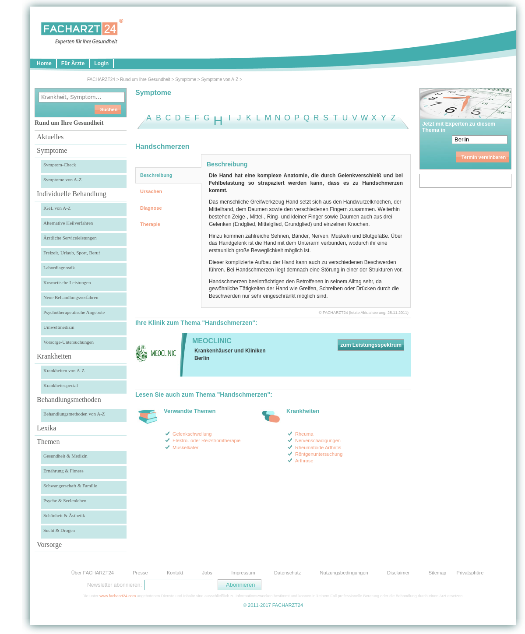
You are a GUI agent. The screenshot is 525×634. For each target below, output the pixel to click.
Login (101, 63)
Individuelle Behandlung (71, 193)
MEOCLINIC (212, 341)
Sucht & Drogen (59, 530)
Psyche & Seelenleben (64, 500)
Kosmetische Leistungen (67, 282)
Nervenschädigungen (318, 440)
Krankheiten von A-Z (64, 370)
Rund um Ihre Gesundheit (145, 79)
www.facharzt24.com (117, 596)
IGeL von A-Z (57, 208)
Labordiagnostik (59, 267)
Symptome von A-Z (219, 79)
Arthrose (304, 460)
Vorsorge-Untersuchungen (68, 342)
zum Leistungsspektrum (371, 345)
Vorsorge (49, 544)
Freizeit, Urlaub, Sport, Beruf (71, 252)
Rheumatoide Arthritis (318, 447)
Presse (140, 572)
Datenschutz (287, 572)
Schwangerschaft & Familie (70, 485)
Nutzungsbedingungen (344, 572)
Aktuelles (50, 137)
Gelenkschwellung (192, 434)
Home (44, 63)
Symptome (185, 79)
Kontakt (175, 572)
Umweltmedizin (58, 327)
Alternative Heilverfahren (68, 222)
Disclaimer (398, 572)
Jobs (207, 572)
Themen (48, 441)
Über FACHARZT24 (92, 572)
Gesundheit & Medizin (65, 455)
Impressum (243, 572)
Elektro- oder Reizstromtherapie (206, 440)
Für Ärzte (73, 63)
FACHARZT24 (101, 79)
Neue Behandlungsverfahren (71, 297)
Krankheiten (54, 356)
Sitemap (437, 572)
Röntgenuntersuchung (318, 454)
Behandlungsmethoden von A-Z (74, 413)
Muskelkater (185, 447)
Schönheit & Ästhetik (64, 515)
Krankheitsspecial (60, 385)
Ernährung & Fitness (63, 470)
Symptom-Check (59, 164)
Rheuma (304, 434)
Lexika (46, 428)
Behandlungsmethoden (69, 399)
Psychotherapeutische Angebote (74, 312)
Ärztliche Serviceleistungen (70, 237)
